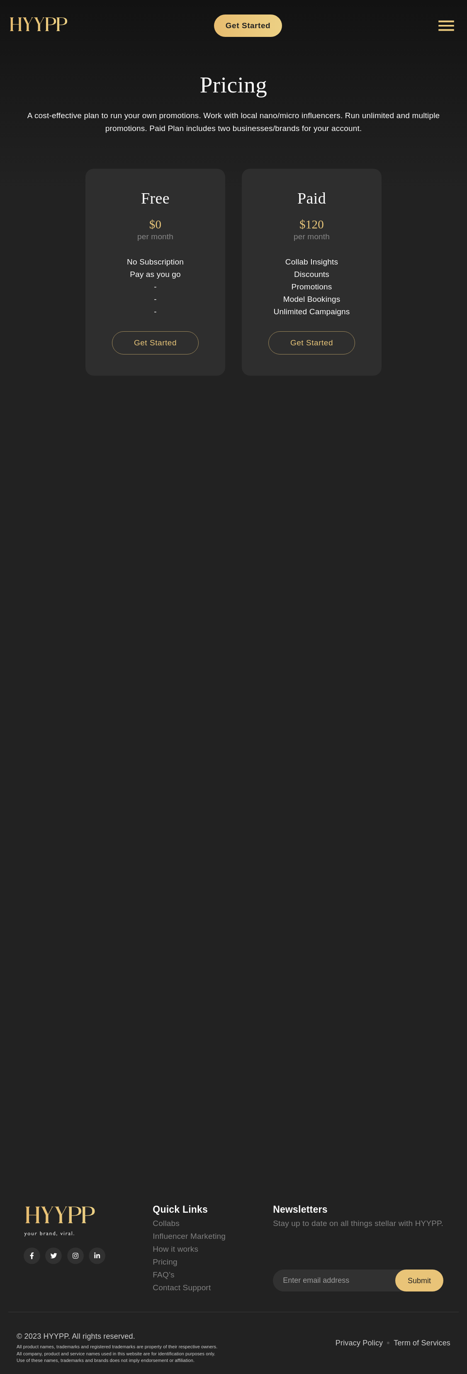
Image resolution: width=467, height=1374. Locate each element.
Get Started (248, 26)
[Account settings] (446, 25)
